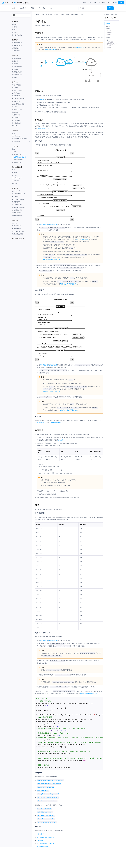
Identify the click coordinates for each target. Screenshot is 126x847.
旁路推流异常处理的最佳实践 (51, 259)
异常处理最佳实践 (18, 159)
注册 (121, 2)
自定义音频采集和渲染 (18, 98)
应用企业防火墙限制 (17, 234)
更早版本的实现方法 (43, 128)
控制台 (42, 99)
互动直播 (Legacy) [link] (47, 14)
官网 (90, 2)
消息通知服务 (16, 180)
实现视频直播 (16, 50)
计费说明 (14, 29)
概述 (13, 133)
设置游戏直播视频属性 (18, 199)
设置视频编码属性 (17, 74)
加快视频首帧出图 (17, 215)
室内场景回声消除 (17, 210)
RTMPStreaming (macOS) (56, 421)
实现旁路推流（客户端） (20, 157)
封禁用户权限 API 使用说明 (19, 138)
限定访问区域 (16, 115)
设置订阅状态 (16, 202)
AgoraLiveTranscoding (82, 239)
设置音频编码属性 (17, 72)
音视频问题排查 (16, 212)
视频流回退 (15, 112)
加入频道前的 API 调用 (18, 193)
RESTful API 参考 (17, 136)
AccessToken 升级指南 (18, 231)
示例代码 (42, 8)
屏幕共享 (14, 77)
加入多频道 (15, 106)
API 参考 (14, 223)
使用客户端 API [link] (65, 14)
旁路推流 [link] (56, 14)
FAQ (51, 8)
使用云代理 (15, 61)
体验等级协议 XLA (18, 238)
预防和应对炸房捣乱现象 (19, 207)
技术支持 (102, 2)
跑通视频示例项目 (17, 45)
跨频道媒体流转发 (17, 109)
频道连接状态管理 (17, 66)
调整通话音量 (16, 69)
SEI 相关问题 (40, 837)
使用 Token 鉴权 (16, 58)
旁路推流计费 (80, 47)
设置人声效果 (16, 93)
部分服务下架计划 (17, 35)
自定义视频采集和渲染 (18, 104)
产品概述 (14, 24)
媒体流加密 (15, 87)
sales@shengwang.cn (50, 49)
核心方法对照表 (16, 228)
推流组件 (14, 125)
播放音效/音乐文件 (17, 90)
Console (84, 2)
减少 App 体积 (16, 191)
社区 (95, 2)
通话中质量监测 (16, 85)
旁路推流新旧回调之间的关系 (45, 840)
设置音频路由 (16, 120)
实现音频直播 (16, 48)
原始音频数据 (16, 96)
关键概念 (14, 27)
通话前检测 (15, 63)
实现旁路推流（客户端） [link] (78, 14)
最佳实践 (14, 183)
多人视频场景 (16, 196)
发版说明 (14, 32)
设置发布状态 (16, 117)
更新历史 (14, 172)
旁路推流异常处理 (17, 204)
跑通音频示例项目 (17, 42)
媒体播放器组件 (16, 123)
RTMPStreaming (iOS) (41, 421)
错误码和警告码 (16, 225)
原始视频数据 (16, 101)
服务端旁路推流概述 (43, 843)
